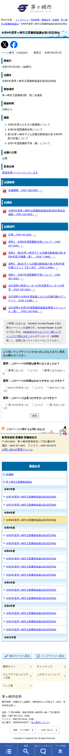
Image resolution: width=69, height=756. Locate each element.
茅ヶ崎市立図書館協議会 (19, 482)
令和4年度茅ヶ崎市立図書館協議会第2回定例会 (31, 566)
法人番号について (40, 722)
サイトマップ (44, 666)
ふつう (34, 370)
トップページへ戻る (52, 656)
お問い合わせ (47, 730)
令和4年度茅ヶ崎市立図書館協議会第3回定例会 (31, 558)
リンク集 (8, 685)
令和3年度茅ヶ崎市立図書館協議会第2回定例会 (31, 590)
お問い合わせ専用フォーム (17, 449)
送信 (34, 415)
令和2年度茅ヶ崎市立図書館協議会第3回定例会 (31, 613)
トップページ (22, 20)
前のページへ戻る (19, 656)
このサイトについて (48, 674)
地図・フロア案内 (21, 730)
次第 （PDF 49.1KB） (22, 234)
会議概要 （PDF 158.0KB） (25, 190)
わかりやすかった (18, 387)
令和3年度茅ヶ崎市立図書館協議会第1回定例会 (31, 598)
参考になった (16, 370)
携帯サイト (9, 666)
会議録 (55, 20)
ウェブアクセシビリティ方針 (16, 676)
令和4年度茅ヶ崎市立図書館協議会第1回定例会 (31, 575)
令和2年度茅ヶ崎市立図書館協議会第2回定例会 (31, 621)
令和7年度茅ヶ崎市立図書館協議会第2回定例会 (31, 496)
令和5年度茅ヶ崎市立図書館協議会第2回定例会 (31, 535)
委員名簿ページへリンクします (20, 172)
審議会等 (46, 20)
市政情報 (35, 20)
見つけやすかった (18, 404)
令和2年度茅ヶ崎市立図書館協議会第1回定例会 (31, 629)
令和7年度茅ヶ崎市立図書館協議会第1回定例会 (31, 504)
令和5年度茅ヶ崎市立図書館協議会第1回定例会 (31, 543)
